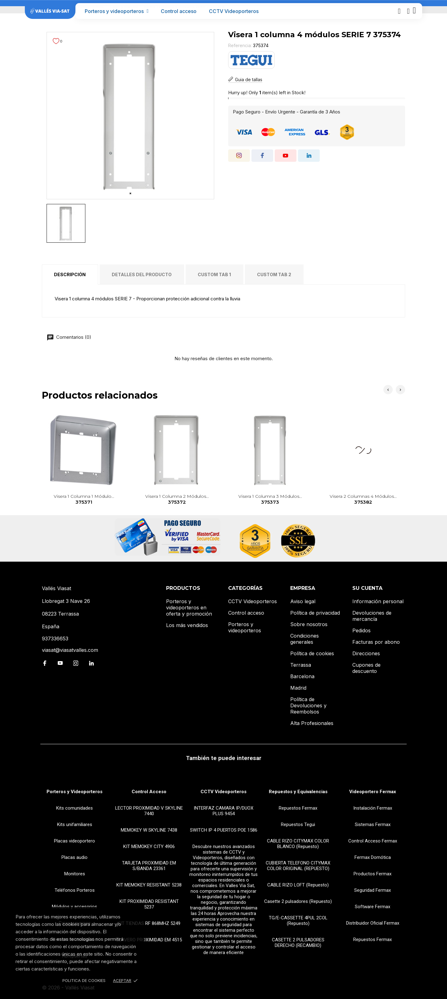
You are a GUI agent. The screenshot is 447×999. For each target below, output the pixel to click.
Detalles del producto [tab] (142, 274)
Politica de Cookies (84, 980)
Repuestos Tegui (298, 824)
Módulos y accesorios (74, 906)
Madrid (298, 688)
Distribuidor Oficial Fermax (372, 923)
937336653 (55, 638)
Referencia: (240, 45)
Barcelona (302, 676)
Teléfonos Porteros (75, 890)
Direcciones (366, 653)
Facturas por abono (376, 642)
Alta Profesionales (311, 723)
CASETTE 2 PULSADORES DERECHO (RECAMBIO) (298, 942)
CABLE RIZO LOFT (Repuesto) (298, 885)
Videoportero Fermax (372, 791)
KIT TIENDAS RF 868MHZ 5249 (149, 923)
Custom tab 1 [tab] (214, 274)
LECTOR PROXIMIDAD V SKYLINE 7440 (149, 810)
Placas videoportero (74, 841)
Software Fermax (372, 906)
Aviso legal (302, 601)
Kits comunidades (74, 808)
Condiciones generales (304, 639)
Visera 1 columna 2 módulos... (177, 499)
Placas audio (74, 857)
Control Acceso (149, 791)
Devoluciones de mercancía (371, 616)
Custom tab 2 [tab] (274, 274)
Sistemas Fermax (373, 824)
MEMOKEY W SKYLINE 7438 (149, 830)
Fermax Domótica (372, 857)
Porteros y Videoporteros (74, 791)
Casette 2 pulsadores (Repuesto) (298, 901)
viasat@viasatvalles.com (70, 650)
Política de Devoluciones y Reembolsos (308, 705)
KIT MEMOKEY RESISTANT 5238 (149, 885)
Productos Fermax (372, 874)
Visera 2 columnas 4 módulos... (363, 499)
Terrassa (300, 665)
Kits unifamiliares (74, 824)
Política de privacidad (315, 613)
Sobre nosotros (308, 624)
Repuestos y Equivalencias (298, 791)
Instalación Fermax (372, 808)
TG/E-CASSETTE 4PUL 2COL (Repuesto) (298, 920)
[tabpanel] (130, 115)
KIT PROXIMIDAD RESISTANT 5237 (149, 904)
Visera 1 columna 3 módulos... (270, 499)
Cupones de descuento (366, 668)
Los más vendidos (187, 625)
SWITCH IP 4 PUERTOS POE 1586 (223, 830)
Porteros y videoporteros (117, 11)
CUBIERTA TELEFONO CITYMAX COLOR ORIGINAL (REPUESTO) (298, 865)
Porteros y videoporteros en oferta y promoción (189, 607)
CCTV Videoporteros (234, 11)
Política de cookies (312, 653)
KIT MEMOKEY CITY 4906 (149, 846)
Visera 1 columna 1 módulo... (84, 499)
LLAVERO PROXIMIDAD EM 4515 (149, 940)
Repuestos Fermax (298, 808)
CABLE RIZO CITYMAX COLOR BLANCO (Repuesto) (298, 843)
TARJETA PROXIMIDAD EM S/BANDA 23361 (149, 865)
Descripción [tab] (70, 274)
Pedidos (361, 630)
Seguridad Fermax (372, 890)
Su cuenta (367, 588)
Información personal (378, 601)
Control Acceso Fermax (372, 841)
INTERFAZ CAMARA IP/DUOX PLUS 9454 (223, 810)
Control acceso (178, 11)
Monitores (74, 874)
